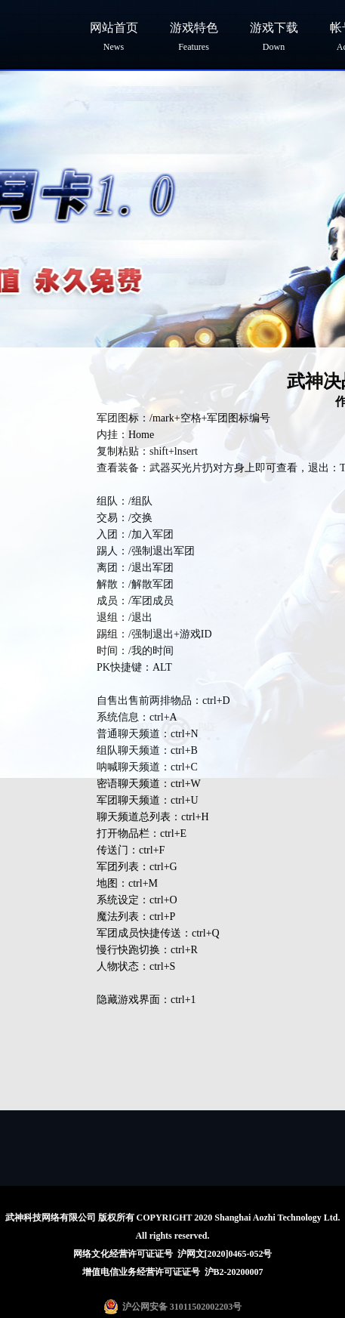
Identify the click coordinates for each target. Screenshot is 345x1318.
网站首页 (114, 36)
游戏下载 (274, 36)
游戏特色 (194, 36)
